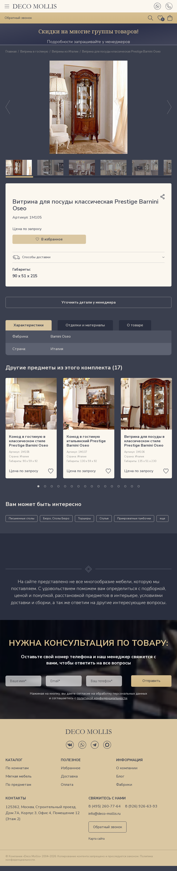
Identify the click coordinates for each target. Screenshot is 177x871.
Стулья (104, 523)
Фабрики (124, 790)
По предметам (18, 790)
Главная (11, 52)
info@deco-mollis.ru (104, 819)
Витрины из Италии (65, 52)
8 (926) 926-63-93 (141, 811)
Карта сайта (96, 844)
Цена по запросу (26, 234)
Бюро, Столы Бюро (56, 523)
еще (162, 523)
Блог (120, 781)
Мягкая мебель (19, 781)
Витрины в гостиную (34, 52)
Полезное (71, 765)
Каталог (14, 765)
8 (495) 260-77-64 (104, 811)
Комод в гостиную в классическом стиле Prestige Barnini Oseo (28, 446)
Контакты (16, 803)
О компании (126, 773)
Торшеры (84, 523)
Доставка (69, 781)
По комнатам (17, 773)
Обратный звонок (107, 832)
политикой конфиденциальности (102, 703)
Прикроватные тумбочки (134, 523)
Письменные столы (21, 523)
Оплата (67, 790)
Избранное (70, 773)
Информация (129, 765)
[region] (88, 170)
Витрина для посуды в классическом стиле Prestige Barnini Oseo (144, 446)
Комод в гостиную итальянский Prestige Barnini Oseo (86, 446)
